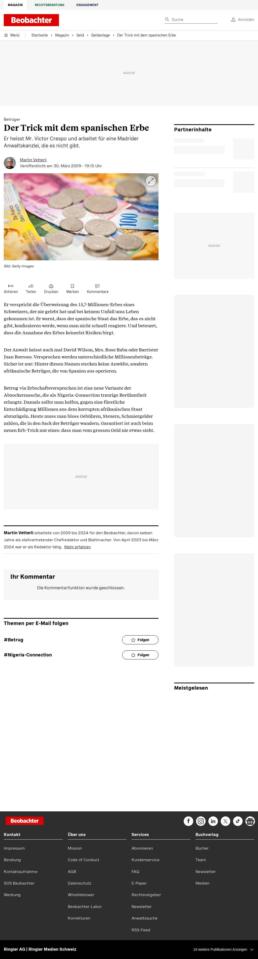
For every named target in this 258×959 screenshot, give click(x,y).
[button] (81, 221)
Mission (75, 848)
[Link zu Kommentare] (98, 289)
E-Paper (139, 883)
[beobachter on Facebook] (188, 821)
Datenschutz (79, 883)
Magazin (15, 5)
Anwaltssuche (144, 918)
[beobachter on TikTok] (238, 821)
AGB (72, 871)
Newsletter (142, 906)
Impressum (14, 848)
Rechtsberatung (49, 5)
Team (201, 859)
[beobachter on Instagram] (201, 821)
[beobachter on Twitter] (225, 821)
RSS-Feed (141, 930)
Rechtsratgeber (146, 894)
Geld (80, 35)
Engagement (87, 5)
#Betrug (13, 639)
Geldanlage (100, 35)
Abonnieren (142, 848)
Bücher (202, 848)
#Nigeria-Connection (28, 654)
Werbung (12, 894)
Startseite (39, 35)
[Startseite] (24, 821)
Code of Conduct (83, 859)
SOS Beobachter (19, 883)
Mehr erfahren (77, 547)
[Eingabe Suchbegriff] (191, 20)
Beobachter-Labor (85, 906)
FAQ (135, 871)
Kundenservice (145, 859)
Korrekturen (79, 918)
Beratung (12, 859)
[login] (241, 19)
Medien (202, 883)
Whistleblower (81, 894)
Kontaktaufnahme (21, 871)
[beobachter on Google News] (250, 821)
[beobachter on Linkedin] (213, 821)
